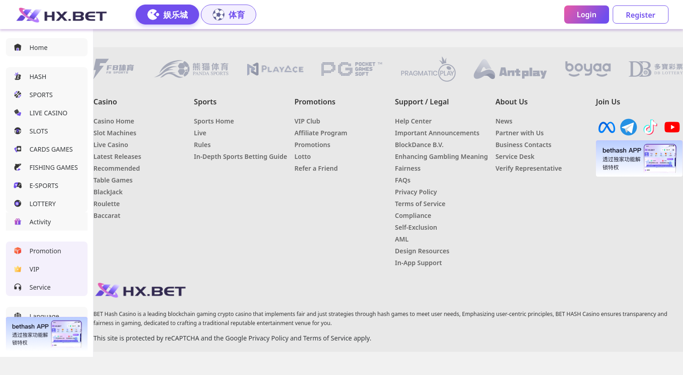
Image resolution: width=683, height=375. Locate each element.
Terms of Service (327, 338)
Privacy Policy (268, 338)
